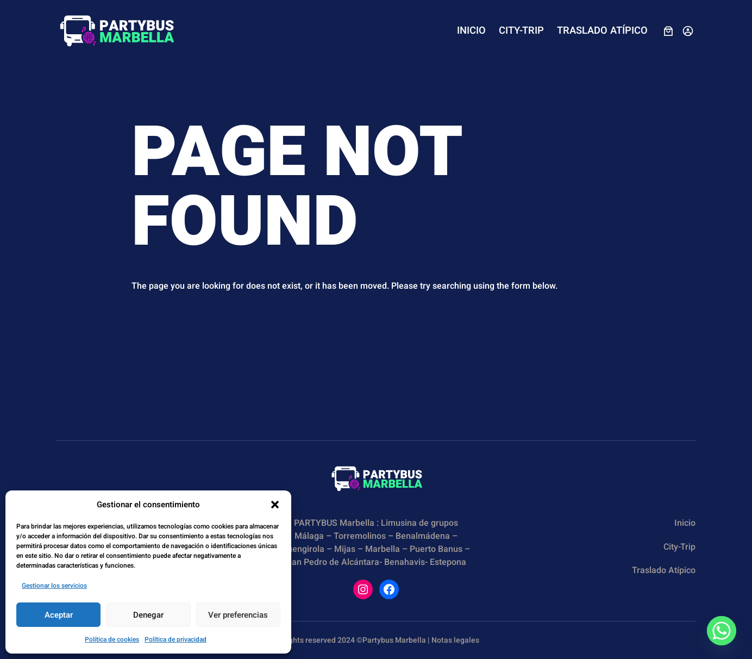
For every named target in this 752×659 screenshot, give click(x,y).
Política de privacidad (175, 639)
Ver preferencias (238, 615)
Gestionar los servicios (54, 585)
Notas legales (455, 640)
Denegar (148, 615)
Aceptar (59, 615)
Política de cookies (112, 639)
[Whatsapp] (721, 630)
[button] (275, 504)
